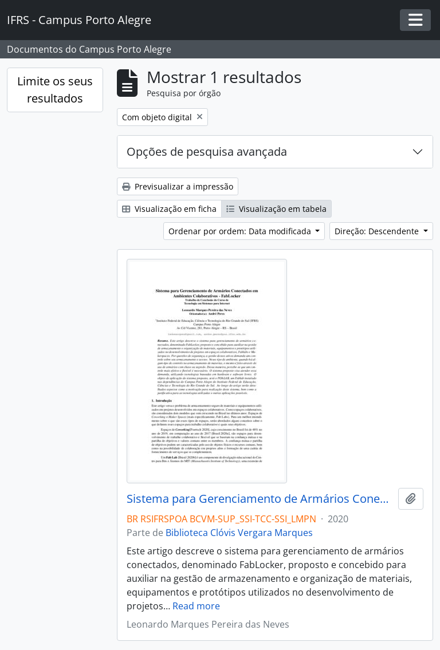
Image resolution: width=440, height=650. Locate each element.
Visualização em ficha (169, 208)
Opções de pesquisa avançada (207, 151)
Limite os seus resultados (55, 89)
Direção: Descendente (378, 231)
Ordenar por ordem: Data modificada (240, 231)
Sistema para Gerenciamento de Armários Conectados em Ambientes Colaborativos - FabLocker (260, 499)
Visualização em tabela (276, 208)
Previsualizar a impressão (177, 186)
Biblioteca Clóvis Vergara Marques (239, 532)
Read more (196, 606)
